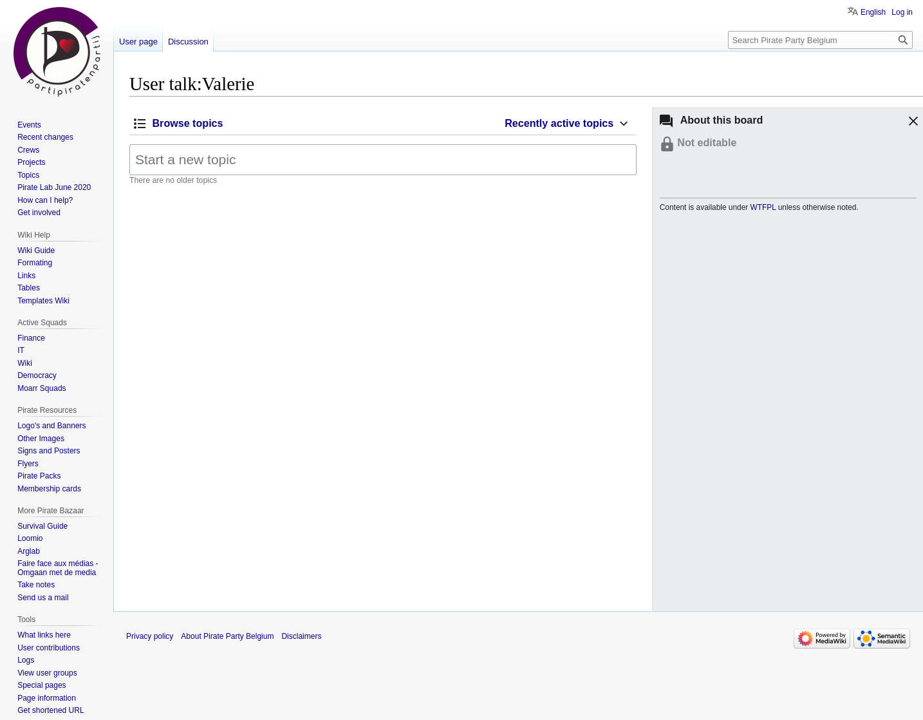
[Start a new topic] (383, 159)
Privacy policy (149, 636)
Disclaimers (301, 636)
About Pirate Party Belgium (227, 636)
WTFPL (763, 207)
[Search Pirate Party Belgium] (820, 40)
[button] (911, 123)
